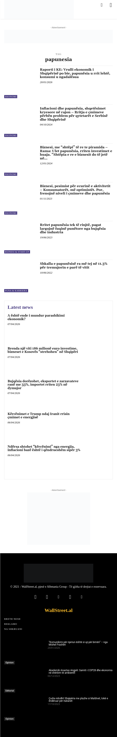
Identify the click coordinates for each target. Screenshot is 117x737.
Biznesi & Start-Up (17, 252)
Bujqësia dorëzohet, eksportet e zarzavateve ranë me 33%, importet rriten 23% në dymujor (43, 384)
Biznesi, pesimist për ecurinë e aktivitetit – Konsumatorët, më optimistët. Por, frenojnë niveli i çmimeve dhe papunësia (75, 190)
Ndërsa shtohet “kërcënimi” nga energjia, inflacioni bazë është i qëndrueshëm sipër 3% (44, 448)
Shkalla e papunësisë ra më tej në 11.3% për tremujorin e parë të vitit (73, 266)
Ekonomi (10, 96)
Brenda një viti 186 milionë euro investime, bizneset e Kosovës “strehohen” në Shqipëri (43, 350)
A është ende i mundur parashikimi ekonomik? (36, 317)
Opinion (9, 662)
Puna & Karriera (16, 291)
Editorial (9, 690)
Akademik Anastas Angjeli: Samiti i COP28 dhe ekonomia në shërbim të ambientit (80, 671)
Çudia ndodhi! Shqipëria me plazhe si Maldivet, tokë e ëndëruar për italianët (78, 699)
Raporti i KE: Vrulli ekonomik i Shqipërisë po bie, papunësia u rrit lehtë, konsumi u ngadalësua (75, 73)
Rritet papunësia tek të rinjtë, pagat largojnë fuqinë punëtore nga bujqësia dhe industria (73, 228)
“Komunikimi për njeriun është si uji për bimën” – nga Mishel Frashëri (78, 643)
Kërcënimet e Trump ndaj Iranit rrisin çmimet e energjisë (39, 416)
